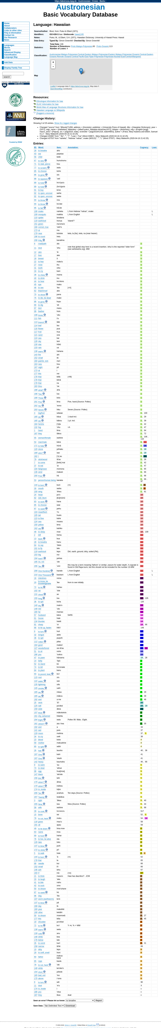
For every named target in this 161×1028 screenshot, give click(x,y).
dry (39, 606)
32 (35, 635)
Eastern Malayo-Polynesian (120, 54)
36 (35, 602)
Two (40, 394)
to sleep (41, 532)
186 (35, 654)
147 (35, 774)
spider (40, 218)
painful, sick (43, 361)
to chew (41, 275)
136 (35, 472)
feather (41, 311)
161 (35, 716)
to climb (41, 850)
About (7, 26)
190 (35, 912)
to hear (41, 281)
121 (35, 335)
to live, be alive (44, 839)
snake (40, 211)
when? (41, 782)
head (40, 495)
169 (35, 909)
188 (35, 390)
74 (35, 667)
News (6, 40)
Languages (9, 45)
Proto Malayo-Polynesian (81, 46)
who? (40, 453)
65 (35, 961)
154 (35, 972)
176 (35, 940)
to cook (41, 811)
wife (40, 807)
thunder (41, 621)
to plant (41, 670)
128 (35, 341)
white (40, 937)
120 (35, 449)
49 (35, 828)
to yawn (41, 658)
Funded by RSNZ (15, 142)
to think (41, 876)
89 (35, 183)
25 (35, 703)
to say (40, 545)
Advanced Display (12, 52)
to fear (41, 262)
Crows (95, 1)
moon (40, 733)
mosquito (42, 214)
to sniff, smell (43, 953)
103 (35, 512)
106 (35, 211)
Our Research (10, 37)
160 (35, 361)
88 (35, 179)
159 (35, 709)
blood (40, 740)
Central (128, 57)
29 (35, 953)
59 (35, 743)
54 (35, 442)
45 (35, 284)
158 (35, 946)
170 (35, 782)
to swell (41, 509)
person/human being (47, 480)
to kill (40, 667)
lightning (41, 684)
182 (35, 456)
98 (35, 771)
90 (35, 305)
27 (35, 265)
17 (35, 255)
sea (39, 338)
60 (35, 957)
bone (40, 815)
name (40, 832)
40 (35, 278)
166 (35, 227)
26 (35, 750)
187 (35, 433)
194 (35, 558)
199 (35, 398)
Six (39, 406)
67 (35, 160)
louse (40, 315)
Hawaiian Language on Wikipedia (50, 110)
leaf (39, 325)
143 (35, 355)
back (40, 539)
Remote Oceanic (64, 57)
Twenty (41, 797)
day (39, 906)
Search (7, 50)
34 (35, 271)
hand (40, 430)
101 (35, 548)
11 (35, 248)
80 (35, 746)
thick (40, 713)
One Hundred (44, 571)
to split (41, 747)
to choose (42, 171)
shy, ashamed (44, 716)
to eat (40, 466)
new (40, 364)
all (39, 825)
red (39, 609)
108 (35, 315)
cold (40, 934)
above (40, 978)
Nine (40, 804)
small (40, 358)
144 (35, 485)
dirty (40, 949)
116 (35, 329)
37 (35, 466)
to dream (42, 889)
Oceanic (135, 54)
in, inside (42, 789)
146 (35, 870)
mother (41, 743)
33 (35, 879)
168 (35, 906)
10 (35, 949)
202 (35, 406)
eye (39, 284)
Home (7, 23)
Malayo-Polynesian (69, 54)
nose (40, 265)
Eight (40, 720)
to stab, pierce (44, 164)
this (39, 374)
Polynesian (108, 57)
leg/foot (41, 413)
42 (35, 885)
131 (35, 594)
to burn (41, 485)
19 (35, 922)
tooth (40, 268)
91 (35, 190)
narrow (41, 946)
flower (40, 329)
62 (35, 291)
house (40, 618)
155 (35, 598)
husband (42, 615)
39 (35, 811)
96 (35, 896)
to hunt (41, 836)
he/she (41, 424)
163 (35, 364)
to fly (40, 548)
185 (35, 417)
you (39, 654)
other (40, 912)
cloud (40, 594)
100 (35, 492)
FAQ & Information (12, 33)
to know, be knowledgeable (44, 582)
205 (35, 804)
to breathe (42, 151)
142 (35, 762)
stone (40, 449)
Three (40, 398)
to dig (40, 305)
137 (35, 846)
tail (39, 515)
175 (35, 978)
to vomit (41, 943)
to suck (41, 885)
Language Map (11, 57)
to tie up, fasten (44, 628)
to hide (41, 446)
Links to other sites (13, 30)
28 (35, 151)
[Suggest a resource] (45, 113)
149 (35, 609)
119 (35, 221)
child (40, 157)
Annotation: (73, 147)
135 (35, 684)
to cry (40, 271)
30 (35, 488)
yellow (41, 525)
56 (35, 157)
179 (35, 233)
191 (35, 825)
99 (35, 311)
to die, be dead (44, 298)
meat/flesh (42, 512)
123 (35, 518)
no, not (41, 562)
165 (35, 975)
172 (35, 850)
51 (35, 651)
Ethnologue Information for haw (49, 101)
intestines (42, 578)
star (39, 344)
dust (40, 248)
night (40, 367)
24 (35, 495)
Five (40, 402)
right (40, 800)
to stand (41, 664)
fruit (39, 332)
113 (35, 322)
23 (35, 740)
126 (35, 842)
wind (40, 472)
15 (35, 815)
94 (35, 200)
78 (35, 818)
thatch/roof (42, 291)
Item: (59, 147)
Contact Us (9, 35)
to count (41, 236)
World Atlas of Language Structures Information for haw (59, 107)
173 (35, 230)
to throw (41, 200)
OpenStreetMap (56, 89)
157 (35, 712)
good (40, 645)
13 (35, 538)
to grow (41, 175)
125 (35, 706)
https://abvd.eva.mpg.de (66, 1)
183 (35, 386)
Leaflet (53, 86)
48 (35, 532)
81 (35, 624)
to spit (40, 602)
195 (35, 562)
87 (35, 509)
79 (35, 459)
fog (39, 427)
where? (41, 724)
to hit (40, 587)
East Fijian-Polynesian (94, 57)
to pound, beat (44, 674)
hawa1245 (79, 34)
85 (35, 171)
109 (35, 214)
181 (35, 724)
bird (39, 308)
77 (35, 168)
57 (35, 615)
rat (39, 591)
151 (35, 224)
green (40, 224)
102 (35, 591)
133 (35, 348)
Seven (41, 410)
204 (35, 720)
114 (35, 325)
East (123, 57)
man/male (42, 442)
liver (40, 255)
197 (35, 754)
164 (35, 645)
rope (40, 961)
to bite (40, 882)
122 (35, 681)
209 (35, 571)
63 (35, 832)
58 (35, 807)
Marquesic (136, 57)
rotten (40, 642)
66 (35, 628)
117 (35, 332)
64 (35, 545)
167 (35, 367)
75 (35, 298)
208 (35, 240)
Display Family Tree (13, 68)
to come (41, 462)
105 (35, 515)
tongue (41, 635)
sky (39, 341)
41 (35, 882)
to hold (41, 183)
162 (35, 528)
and (39, 699)
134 (35, 621)
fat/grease (42, 469)
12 (35, 252)
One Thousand (44, 575)
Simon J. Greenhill (70, 1025)
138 (35, 351)
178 (35, 377)
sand (40, 335)
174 (35, 789)
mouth (41, 488)
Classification (10, 55)
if (38, 873)
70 (35, 294)
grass (40, 822)
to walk (41, 853)
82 (35, 498)
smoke (41, 688)
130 (35, 344)
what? (40, 390)
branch (41, 322)
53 (35, 480)
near (40, 233)
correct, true (43, 227)
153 (35, 555)
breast (41, 258)
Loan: (154, 147)
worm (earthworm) (46, 899)
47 (35, 658)
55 (35, 438)
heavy (40, 762)
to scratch (42, 168)
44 (35, 281)
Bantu (102, 1)
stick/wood (42, 459)
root (40, 677)
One (40, 755)
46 (35, 288)
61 (35, 618)
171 (35, 446)
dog (39, 896)
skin (40, 252)
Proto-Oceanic (103, 46)
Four (40, 476)
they (40, 433)
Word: (41, 147)
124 (35, 338)
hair (39, 751)
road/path (42, 244)
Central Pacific (78, 57)
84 (35, 670)
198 (35, 394)
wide (40, 709)
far (39, 612)
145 (35, 688)
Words (7, 48)
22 (35, 262)
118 (35, 822)
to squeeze (42, 179)
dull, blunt (42, 498)
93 (35, 674)
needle (41, 863)
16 (35, 578)
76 (35, 839)
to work (41, 502)
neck (40, 703)
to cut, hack (43, 818)
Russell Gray (91, 1025)
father (40, 957)
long (40, 598)
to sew (41, 161)
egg (39, 771)
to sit (40, 651)
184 (35, 424)
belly (40, 661)
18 (35, 258)
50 (35, 889)
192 (35, 699)
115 (35, 677)
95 (35, 208)
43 (35, 154)
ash (39, 870)
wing (40, 492)
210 (35, 575)
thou (40, 386)
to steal (41, 768)
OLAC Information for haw (47, 104)
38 (35, 275)
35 (35, 943)
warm (40, 351)
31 (35, 268)
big (39, 555)
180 (35, 612)
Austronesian (84, 1)
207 (35, 797)
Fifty (40, 240)
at (39, 230)
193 (35, 873)
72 (35, 587)
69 (35, 835)
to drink (41, 278)
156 (35, 778)
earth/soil (42, 221)
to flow (41, 518)
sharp (40, 624)
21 (35, 876)
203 (35, 409)
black (40, 774)
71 (35, 164)
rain (39, 348)
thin (39, 778)
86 (35, 175)
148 (35, 937)
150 (35, 525)
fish (39, 318)
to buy (40, 190)
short (40, 972)
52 (35, 664)
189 (35, 453)
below (40, 940)
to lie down (42, 829)
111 (35, 318)
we (39, 417)
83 (35, 501)
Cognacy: (144, 147)
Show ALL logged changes (65, 123)
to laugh (41, 879)
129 (35, 733)
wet (39, 730)
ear (39, 154)
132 (35, 427)
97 (35, 308)
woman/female (44, 438)
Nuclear (117, 57)
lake (40, 842)
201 (35, 402)
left (39, 535)
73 (35, 768)
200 (35, 476)
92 (35, 193)
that (39, 377)
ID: (35, 147)
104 (35, 469)
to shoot (41, 295)
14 (35, 661)
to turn (41, 632)
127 (35, 648)
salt (39, 706)
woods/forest (43, 648)
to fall (40, 208)
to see (40, 288)
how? (40, 559)
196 (35, 236)
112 (35, 641)
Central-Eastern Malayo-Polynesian (93, 54)
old (39, 529)
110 (35, 218)
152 (35, 358)
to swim (41, 765)
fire (39, 355)
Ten (39, 566)
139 (35, 933)
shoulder (42, 922)
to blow (41, 846)
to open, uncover (45, 193)
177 (35, 374)
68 (35, 863)
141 (35, 730)
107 (35, 899)
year (40, 909)
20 (35, 582)
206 (35, 566)
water (40, 681)
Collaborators (10, 28)
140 (35, 605)
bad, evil (41, 975)
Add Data (8, 62)
